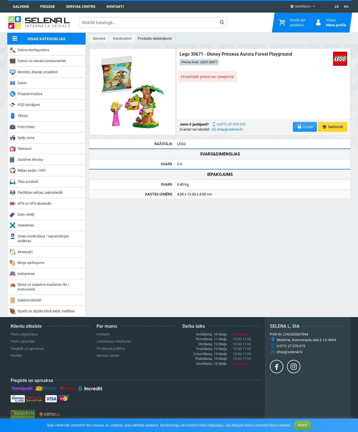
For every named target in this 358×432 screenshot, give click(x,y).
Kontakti (115, 6)
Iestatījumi (300, 6)
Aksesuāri (21, 252)
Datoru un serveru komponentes (38, 61)
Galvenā (21, 6)
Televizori (21, 149)
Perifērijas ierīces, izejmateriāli (36, 192)
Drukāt (305, 126)
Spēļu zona (22, 138)
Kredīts (16, 355)
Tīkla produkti (24, 182)
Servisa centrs (80, 6)
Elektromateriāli (25, 300)
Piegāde (47, 6)
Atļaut (302, 425)
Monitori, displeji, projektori (34, 72)
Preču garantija (22, 341)
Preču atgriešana (24, 334)
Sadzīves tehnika (26, 159)
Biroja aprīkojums (27, 263)
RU (346, 7)
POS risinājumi (25, 104)
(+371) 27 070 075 (231, 124)
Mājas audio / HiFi (28, 170)
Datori (18, 83)
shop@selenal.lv (230, 129)
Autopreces (22, 274)
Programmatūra (26, 94)
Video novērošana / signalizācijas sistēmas (39, 238)
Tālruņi (19, 116)
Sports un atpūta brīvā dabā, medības (42, 311)
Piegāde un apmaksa (27, 348)
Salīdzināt (332, 126)
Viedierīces (22, 225)
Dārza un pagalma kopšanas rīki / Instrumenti (39, 286)
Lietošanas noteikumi (113, 341)
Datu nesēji (22, 214)
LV (337, 7)
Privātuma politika (110, 348)
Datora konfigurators (29, 50)
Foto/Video (22, 127)
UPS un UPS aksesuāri (30, 203)
